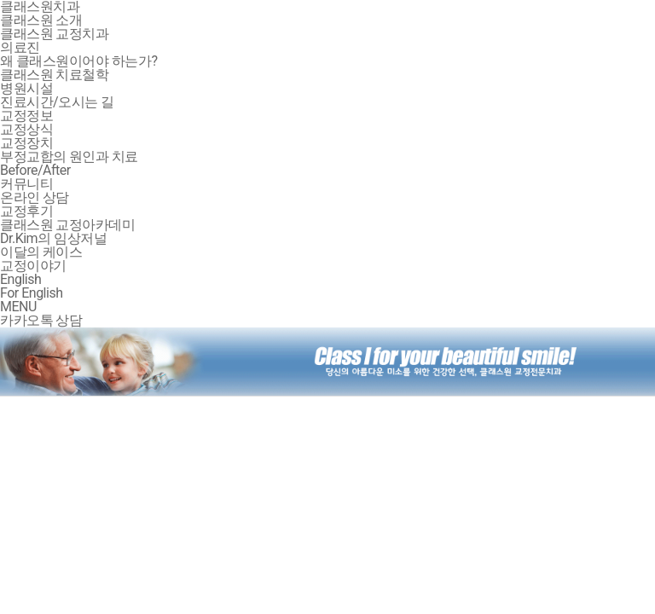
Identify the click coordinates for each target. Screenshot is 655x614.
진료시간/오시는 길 (57, 102)
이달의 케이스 (41, 252)
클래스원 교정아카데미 (67, 225)
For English (31, 293)
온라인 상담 (34, 197)
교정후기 (26, 211)
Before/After (35, 170)
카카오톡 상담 (41, 320)
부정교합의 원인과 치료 (69, 156)
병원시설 (26, 88)
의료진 (20, 47)
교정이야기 (33, 266)
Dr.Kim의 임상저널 (53, 238)
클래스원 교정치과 (54, 34)
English (20, 279)
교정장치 (26, 143)
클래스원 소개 (41, 20)
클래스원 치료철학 (54, 75)
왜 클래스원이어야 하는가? (79, 61)
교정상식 (26, 129)
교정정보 (26, 115)
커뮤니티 (26, 184)
